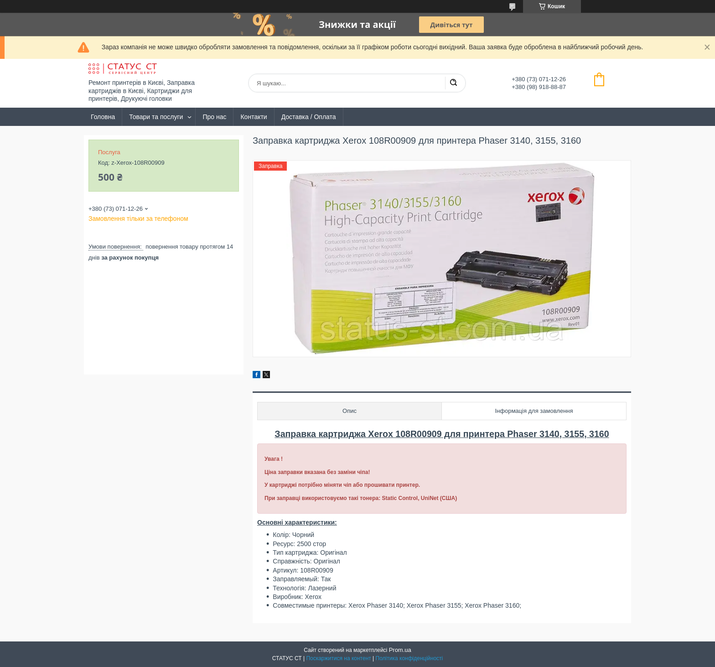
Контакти (253, 116)
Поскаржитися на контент (338, 658)
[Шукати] (453, 83)
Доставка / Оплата (308, 116)
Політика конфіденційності (409, 658)
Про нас (214, 116)
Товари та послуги (156, 116)
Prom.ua (400, 649)
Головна (103, 116)
